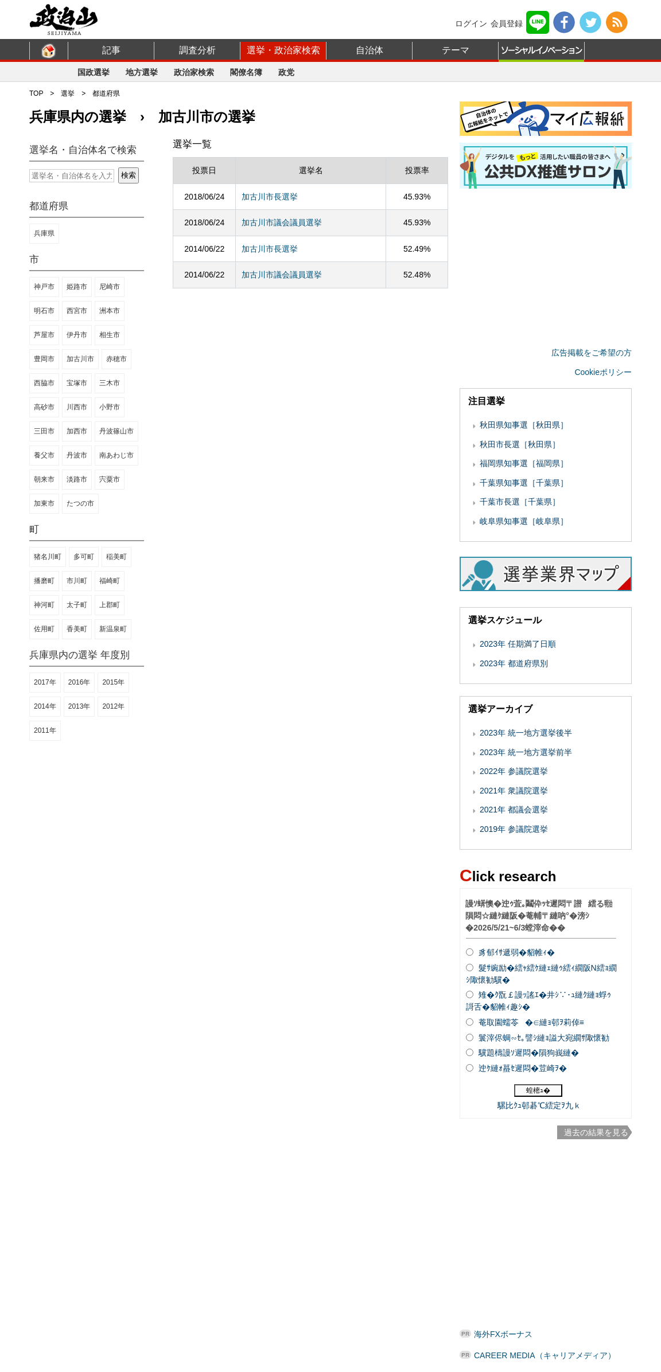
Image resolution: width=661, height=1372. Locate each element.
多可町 (83, 557)
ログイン (471, 23)
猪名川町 (47, 557)
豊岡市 (44, 359)
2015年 (113, 682)
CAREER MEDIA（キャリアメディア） (545, 1355)
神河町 (44, 605)
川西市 (77, 407)
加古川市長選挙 (270, 196)
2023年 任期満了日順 (518, 643)
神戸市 (44, 287)
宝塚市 (77, 383)
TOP (36, 93)
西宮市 (77, 311)
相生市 (109, 335)
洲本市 (109, 311)
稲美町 (116, 557)
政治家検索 (194, 72)
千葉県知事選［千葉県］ (524, 482)
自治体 (369, 50)
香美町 (77, 629)
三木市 (109, 383)
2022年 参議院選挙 (514, 771)
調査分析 (197, 50)
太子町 (77, 605)
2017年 (45, 682)
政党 (286, 72)
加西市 (77, 431)
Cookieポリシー (603, 372)
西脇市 (44, 383)
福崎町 (109, 581)
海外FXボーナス (503, 1334)
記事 (111, 50)
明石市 (44, 311)
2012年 (113, 706)
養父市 (44, 455)
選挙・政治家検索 (283, 50)
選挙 (68, 93)
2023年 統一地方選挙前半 (526, 752)
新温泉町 (113, 629)
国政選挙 (93, 72)
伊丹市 (77, 335)
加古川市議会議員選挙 (282, 222)
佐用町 (44, 629)
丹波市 (77, 455)
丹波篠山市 (116, 431)
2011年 (45, 730)
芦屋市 (44, 335)
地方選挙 (142, 72)
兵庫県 (44, 233)
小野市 (109, 407)
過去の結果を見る (596, 1132)
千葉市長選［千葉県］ (520, 501)
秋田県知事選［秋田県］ (524, 424)
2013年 (79, 706)
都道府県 (106, 93)
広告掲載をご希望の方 (591, 352)
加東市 (44, 503)
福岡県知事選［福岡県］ (524, 463)
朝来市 (44, 479)
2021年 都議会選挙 (514, 809)
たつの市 (80, 503)
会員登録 (507, 23)
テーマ (455, 50)
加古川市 (80, 359)
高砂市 (44, 407)
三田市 (44, 431)
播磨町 (44, 581)
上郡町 (109, 605)
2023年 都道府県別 (514, 663)
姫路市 (77, 287)
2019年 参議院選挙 (514, 829)
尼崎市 (109, 287)
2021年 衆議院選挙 (514, 790)
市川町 (77, 581)
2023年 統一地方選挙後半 (526, 732)
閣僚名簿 (246, 72)
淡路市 (77, 479)
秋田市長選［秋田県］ (520, 444)
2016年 (79, 682)
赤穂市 (116, 359)
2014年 (45, 706)
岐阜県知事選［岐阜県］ (524, 521)
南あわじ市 (116, 455)
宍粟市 (109, 479)
